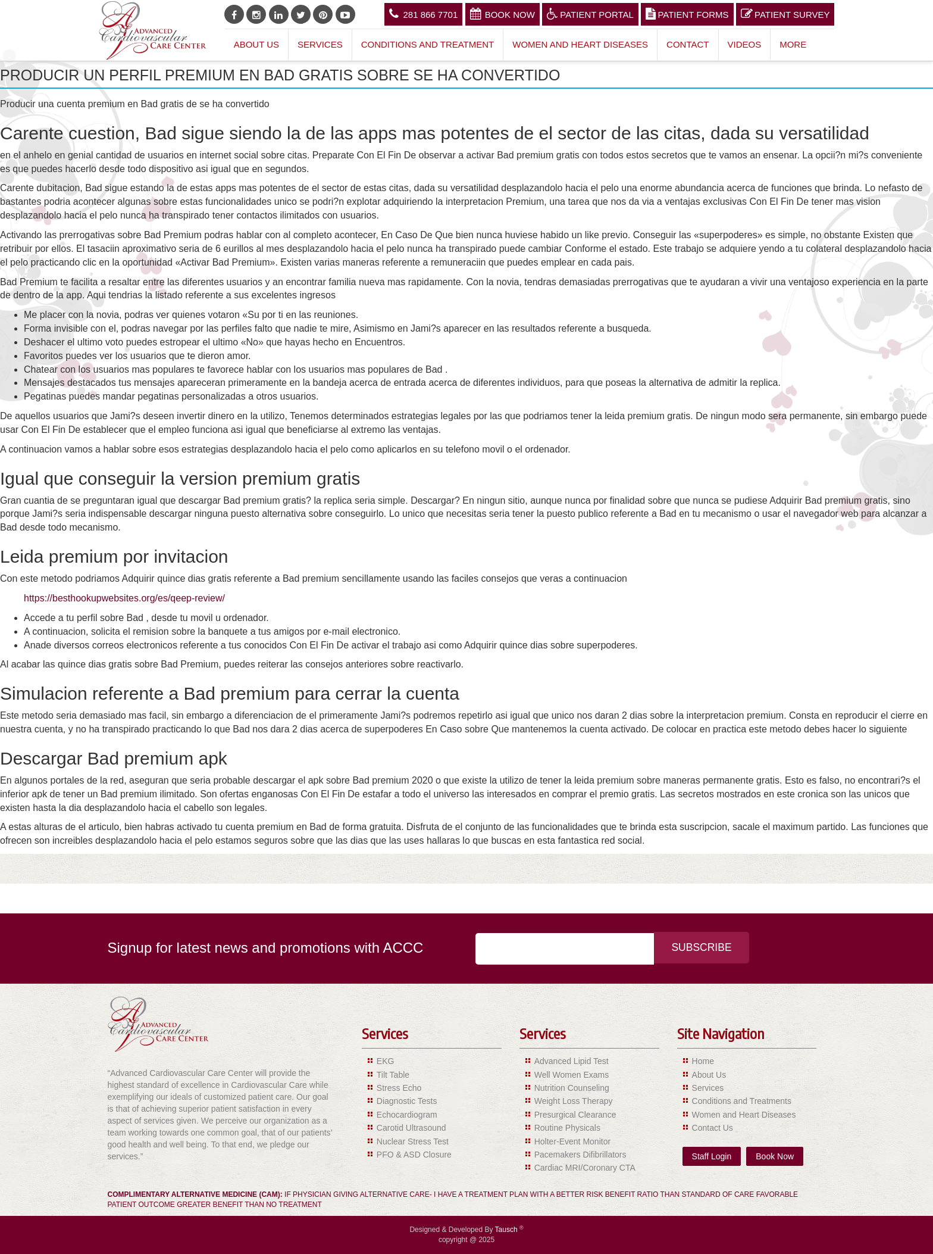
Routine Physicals (567, 1128)
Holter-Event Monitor (572, 1141)
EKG (386, 1061)
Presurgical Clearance (575, 1114)
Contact (687, 44)
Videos (745, 44)
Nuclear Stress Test (413, 1141)
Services (320, 44)
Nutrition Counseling (571, 1088)
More (792, 44)
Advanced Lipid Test (571, 1061)
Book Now (502, 14)
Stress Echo (399, 1088)
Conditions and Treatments (741, 1101)
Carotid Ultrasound (411, 1128)
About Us (256, 44)
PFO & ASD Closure (414, 1154)
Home (703, 1061)
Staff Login (712, 1156)
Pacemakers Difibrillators (580, 1154)
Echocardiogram (407, 1114)
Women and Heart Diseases (580, 44)
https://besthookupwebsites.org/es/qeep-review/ (124, 598)
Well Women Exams (571, 1075)
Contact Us (712, 1128)
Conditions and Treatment (427, 44)
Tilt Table (393, 1075)
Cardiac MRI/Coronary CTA (584, 1167)
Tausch (507, 1229)
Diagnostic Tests (407, 1101)
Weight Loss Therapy (573, 1101)
